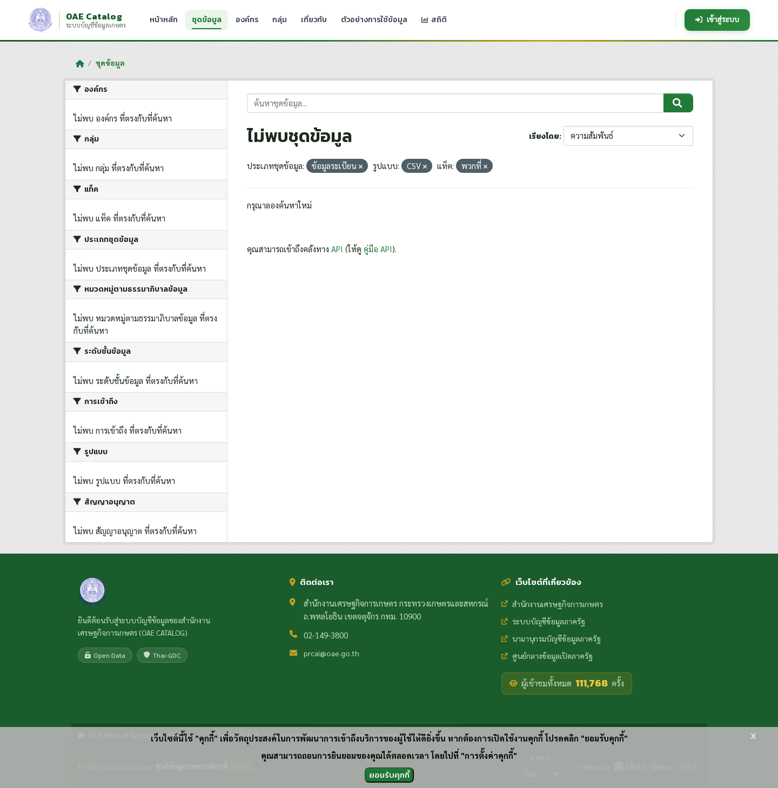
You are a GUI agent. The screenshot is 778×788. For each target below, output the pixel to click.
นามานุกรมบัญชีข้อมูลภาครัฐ (551, 638)
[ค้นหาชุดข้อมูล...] (456, 103)
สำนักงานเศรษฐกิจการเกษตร (552, 604)
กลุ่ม (279, 19)
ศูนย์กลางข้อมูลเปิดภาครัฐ (547, 656)
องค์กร (247, 19)
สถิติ (434, 19)
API (337, 249)
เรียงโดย (544, 136)
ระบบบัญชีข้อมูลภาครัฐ (543, 621)
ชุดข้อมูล (207, 19)
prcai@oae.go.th (331, 653)
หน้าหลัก (164, 19)
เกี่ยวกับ (314, 19)
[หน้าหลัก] (80, 63)
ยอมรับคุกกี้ (389, 774)
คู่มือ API (378, 249)
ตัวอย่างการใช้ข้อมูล (374, 19)
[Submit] (678, 103)
